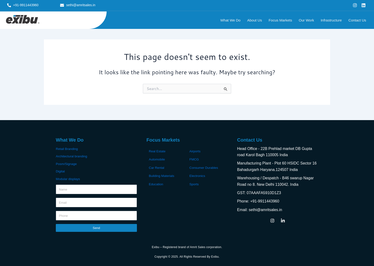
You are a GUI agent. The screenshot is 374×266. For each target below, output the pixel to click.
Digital (60, 171)
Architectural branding (72, 156)
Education (156, 184)
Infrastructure (331, 20)
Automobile (157, 159)
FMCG (194, 159)
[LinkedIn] (282, 220)
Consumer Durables (204, 167)
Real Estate (157, 151)
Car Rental (157, 167)
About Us (254, 20)
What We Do (230, 20)
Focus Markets (280, 20)
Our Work (306, 20)
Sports (194, 184)
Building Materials (162, 175)
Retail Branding (67, 149)
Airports (195, 151)
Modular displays (68, 178)
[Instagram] (272, 220)
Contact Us (357, 20)
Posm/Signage (67, 163)
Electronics (197, 175)
